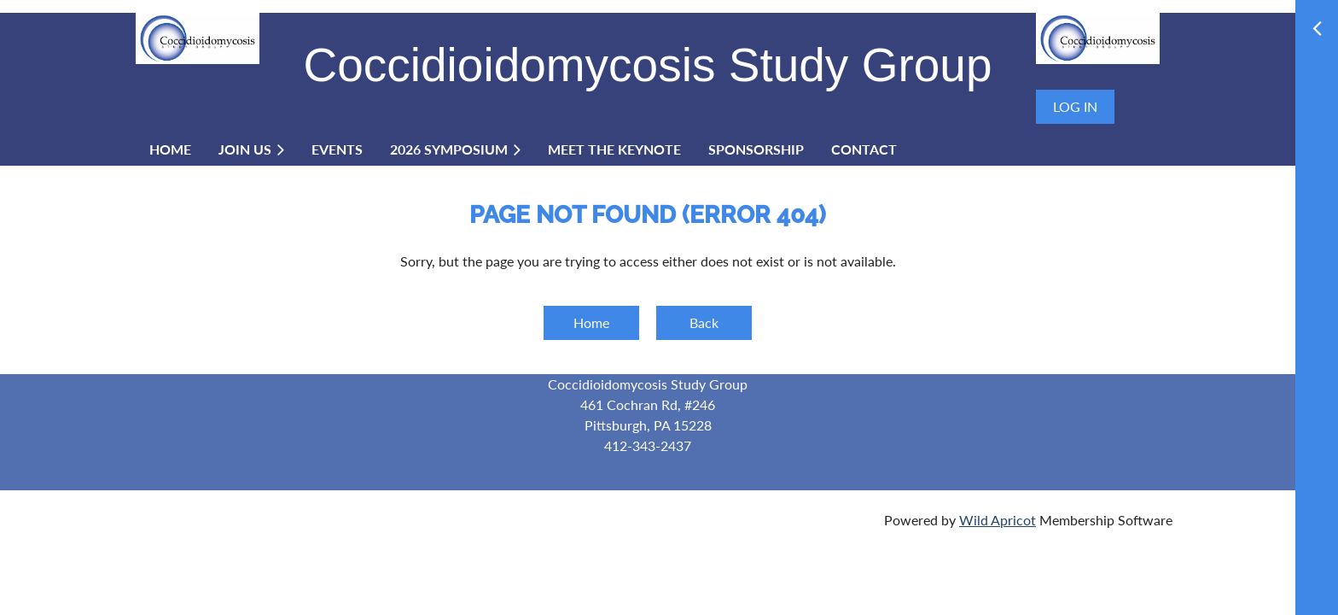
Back (703, 322)
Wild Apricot (997, 520)
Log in (1075, 106)
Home (591, 322)
